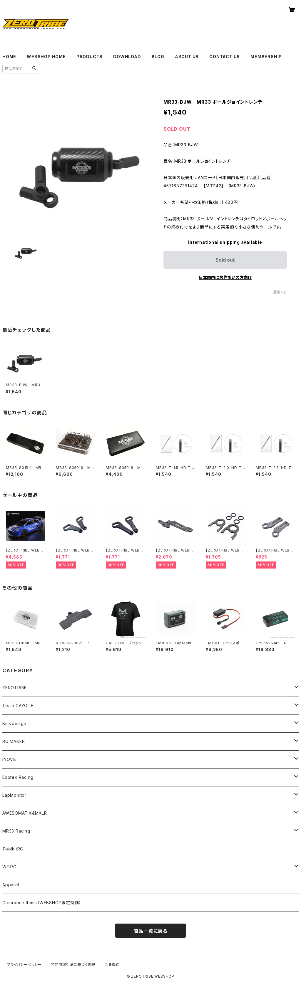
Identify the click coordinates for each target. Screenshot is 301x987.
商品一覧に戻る (150, 931)
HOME (9, 56)
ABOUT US (187, 56)
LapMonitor (14, 795)
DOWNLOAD (127, 56)
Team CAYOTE (18, 705)
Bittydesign (14, 723)
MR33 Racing (16, 830)
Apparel (10, 884)
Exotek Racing (17, 777)
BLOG (158, 56)
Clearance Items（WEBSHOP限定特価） (41, 902)
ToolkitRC (12, 848)
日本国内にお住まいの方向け (225, 277)
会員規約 (112, 964)
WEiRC (9, 866)
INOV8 (9, 759)
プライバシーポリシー (24, 964)
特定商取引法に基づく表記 (73, 964)
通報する (279, 292)
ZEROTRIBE (14, 687)
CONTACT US (224, 56)
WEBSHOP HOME (46, 56)
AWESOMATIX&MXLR (24, 813)
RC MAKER (13, 741)
